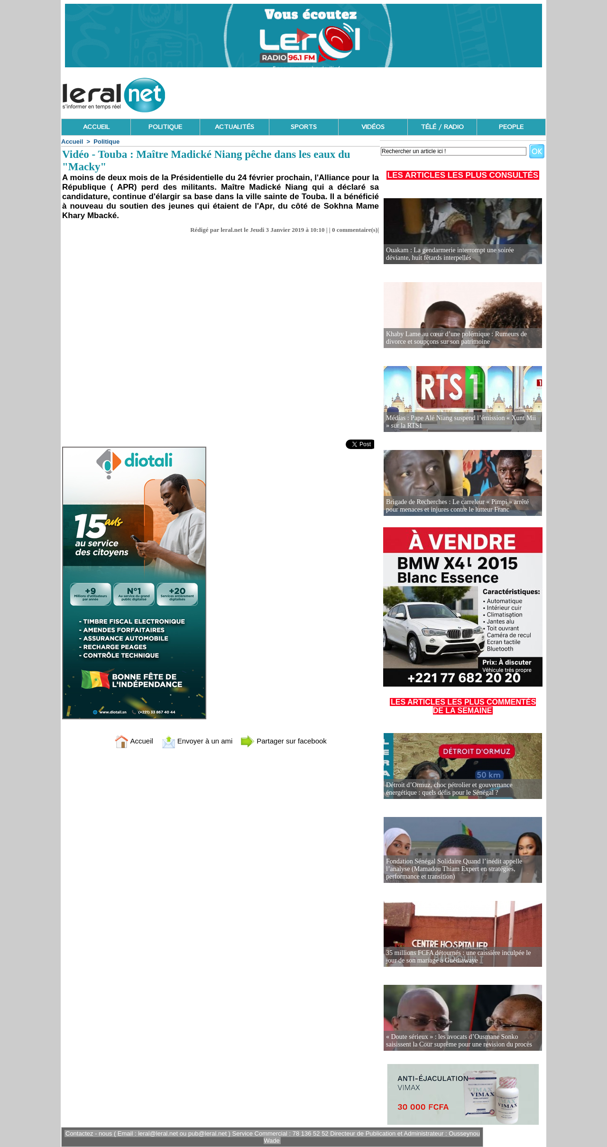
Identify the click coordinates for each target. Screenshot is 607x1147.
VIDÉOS (373, 127)
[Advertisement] (373, 92)
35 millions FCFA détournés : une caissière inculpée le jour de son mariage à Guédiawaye (458, 956)
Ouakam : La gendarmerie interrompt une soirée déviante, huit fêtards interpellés (450, 254)
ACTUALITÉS (234, 127)
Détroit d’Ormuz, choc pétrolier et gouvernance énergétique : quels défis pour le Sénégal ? (449, 788)
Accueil (72, 141)
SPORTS (304, 127)
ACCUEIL (96, 127)
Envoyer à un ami (197, 741)
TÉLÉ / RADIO (442, 127)
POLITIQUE (165, 127)
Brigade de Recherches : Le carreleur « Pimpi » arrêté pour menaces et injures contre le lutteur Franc (457, 505)
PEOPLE (511, 127)
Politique (106, 141)
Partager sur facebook (283, 741)
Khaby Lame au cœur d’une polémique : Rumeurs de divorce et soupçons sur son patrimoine (456, 337)
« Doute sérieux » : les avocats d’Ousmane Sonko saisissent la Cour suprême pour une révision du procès (459, 1040)
